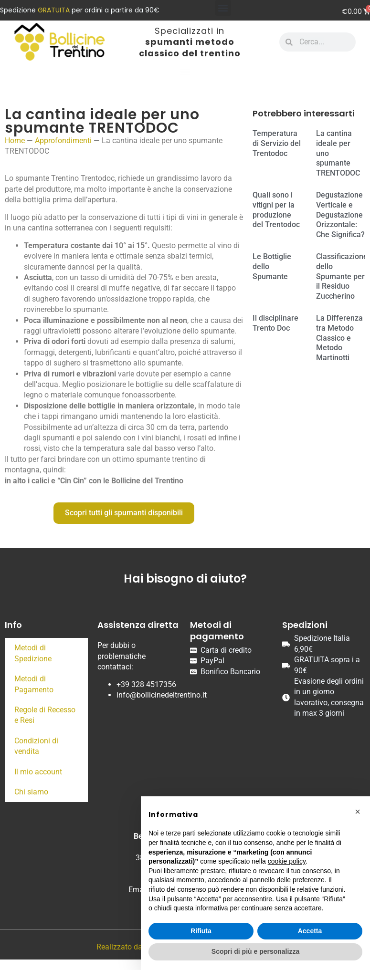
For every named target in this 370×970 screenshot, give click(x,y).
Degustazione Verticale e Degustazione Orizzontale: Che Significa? (340, 214)
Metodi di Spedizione (33, 653)
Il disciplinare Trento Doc (275, 323)
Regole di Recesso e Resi (44, 715)
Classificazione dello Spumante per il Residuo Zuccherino (342, 276)
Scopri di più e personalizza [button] (255, 951)
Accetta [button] (310, 931)
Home (15, 140)
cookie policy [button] (287, 861)
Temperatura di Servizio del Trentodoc (277, 143)
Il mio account (38, 771)
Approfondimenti (63, 140)
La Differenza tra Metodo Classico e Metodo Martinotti (339, 337)
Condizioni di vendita (36, 746)
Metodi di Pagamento (33, 684)
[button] (223, 8)
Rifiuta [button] (200, 931)
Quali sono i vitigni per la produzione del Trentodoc (276, 209)
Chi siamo (31, 791)
